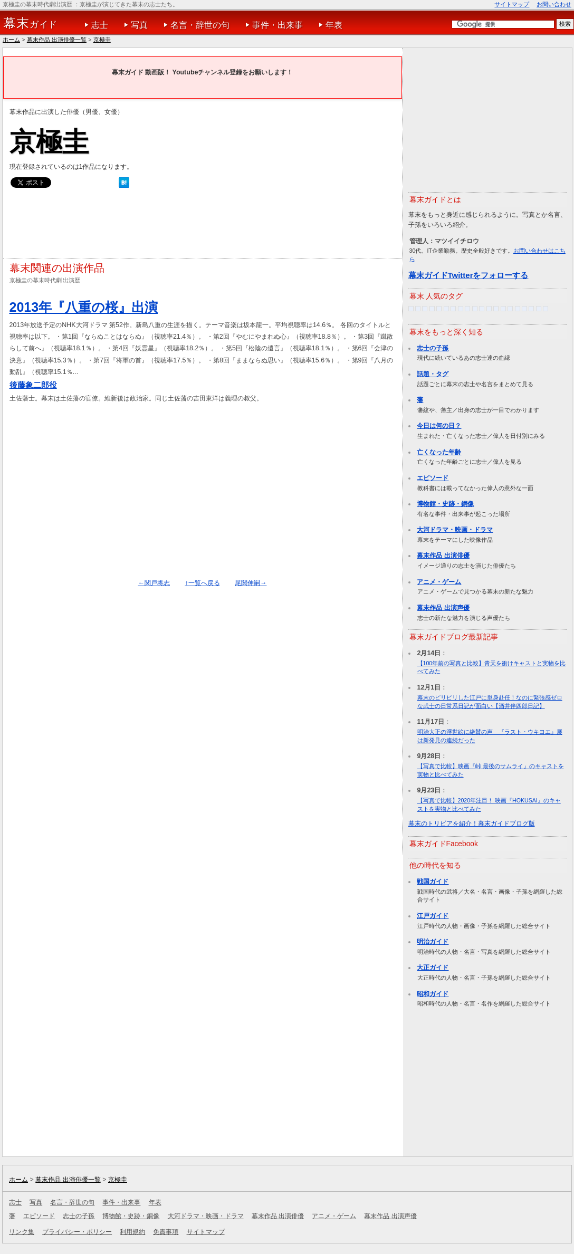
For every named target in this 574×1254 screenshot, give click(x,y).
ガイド (30, 23)
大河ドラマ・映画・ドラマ (455, 529)
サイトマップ (511, 4)
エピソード (432, 478)
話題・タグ (432, 374)
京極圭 (102, 39)
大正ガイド (432, 967)
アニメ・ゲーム (439, 582)
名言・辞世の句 (199, 25)
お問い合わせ (554, 4)
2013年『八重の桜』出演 (83, 307)
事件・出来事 (277, 25)
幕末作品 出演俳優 (443, 555)
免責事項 (165, 1232)
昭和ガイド (432, 994)
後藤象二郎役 (33, 384)
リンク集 (21, 1232)
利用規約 (132, 1232)
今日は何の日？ (439, 425)
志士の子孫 (432, 348)
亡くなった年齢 (439, 452)
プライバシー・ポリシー (77, 1232)
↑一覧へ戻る (202, 583)
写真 (139, 25)
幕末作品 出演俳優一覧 (57, 39)
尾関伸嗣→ (250, 583)
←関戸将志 (154, 583)
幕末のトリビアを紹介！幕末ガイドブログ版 (471, 823)
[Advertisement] (201, 226)
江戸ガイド (432, 916)
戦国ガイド (432, 881)
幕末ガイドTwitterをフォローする (468, 275)
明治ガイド (432, 941)
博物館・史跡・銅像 (445, 504)
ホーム (11, 39)
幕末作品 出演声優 (443, 607)
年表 (334, 25)
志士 (99, 25)
